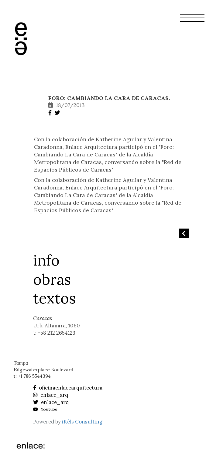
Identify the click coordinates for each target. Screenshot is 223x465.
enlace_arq (50, 395)
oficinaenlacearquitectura (67, 387)
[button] (192, 21)
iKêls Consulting (82, 421)
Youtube (45, 409)
